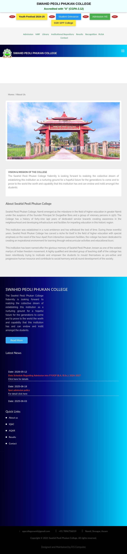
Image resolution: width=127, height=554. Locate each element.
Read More (16, 340)
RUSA (100, 34)
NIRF (37, 34)
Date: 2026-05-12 (44, 376)
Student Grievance (68, 16)
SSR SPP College (63, 22)
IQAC (11, 424)
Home (11, 94)
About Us (21, 94)
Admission (28, 34)
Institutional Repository (62, 34)
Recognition (90, 34)
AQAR (12, 430)
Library (45, 34)
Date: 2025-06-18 (19, 391)
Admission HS (99, 16)
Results (79, 34)
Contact (63, 37)
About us (13, 417)
